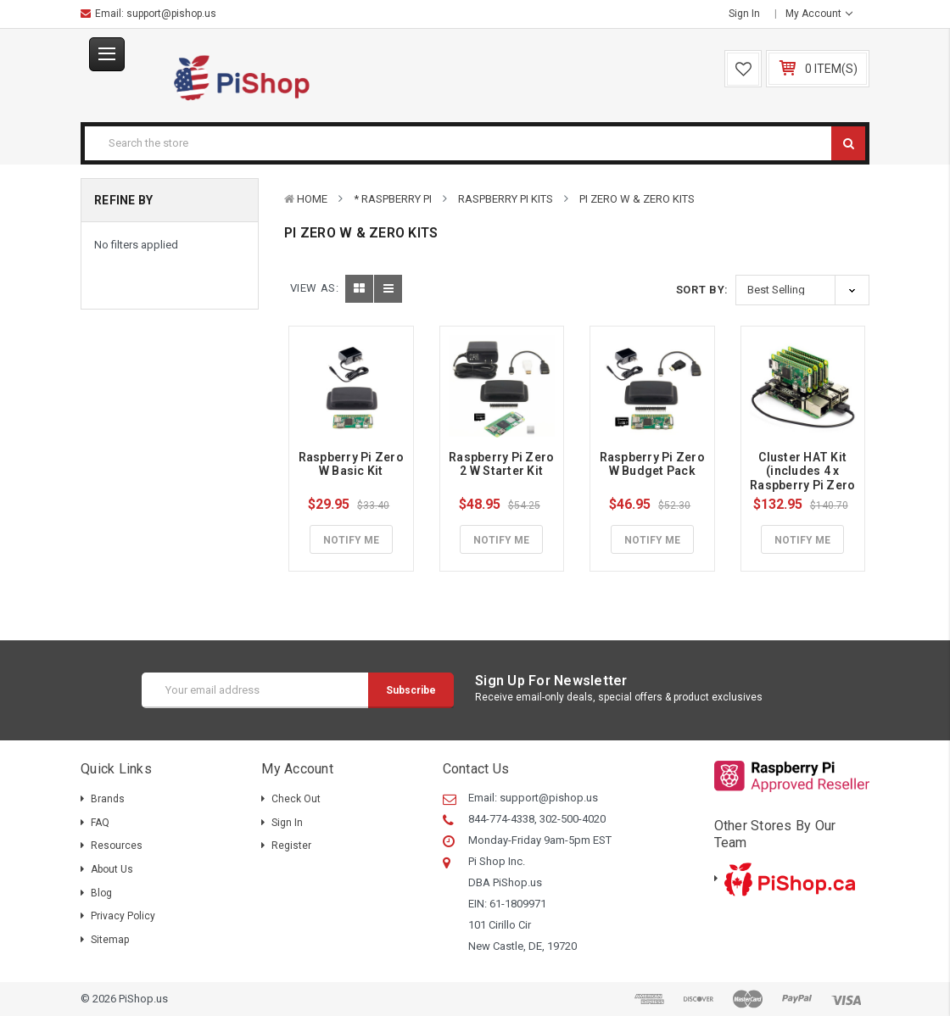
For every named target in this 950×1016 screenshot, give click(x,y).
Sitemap (110, 940)
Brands (108, 799)
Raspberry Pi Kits (505, 199)
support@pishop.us (171, 14)
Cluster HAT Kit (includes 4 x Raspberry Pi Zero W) (804, 478)
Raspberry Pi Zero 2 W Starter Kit (503, 464)
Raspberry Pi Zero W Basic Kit (353, 464)
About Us (112, 869)
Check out (296, 799)
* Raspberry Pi (393, 199)
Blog (101, 893)
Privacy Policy (123, 916)
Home (312, 199)
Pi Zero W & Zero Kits (637, 199)
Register (291, 845)
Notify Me (351, 540)
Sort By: (702, 289)
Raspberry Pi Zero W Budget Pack (654, 464)
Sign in (744, 14)
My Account (818, 14)
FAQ (100, 823)
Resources (116, 845)
